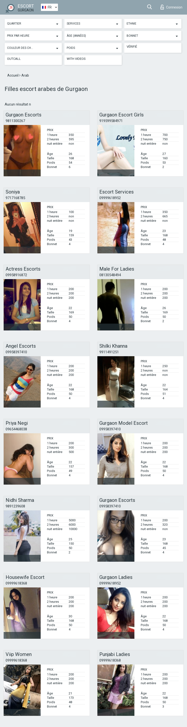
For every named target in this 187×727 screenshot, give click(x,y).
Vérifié (132, 46)
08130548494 (110, 275)
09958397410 (16, 352)
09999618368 (16, 583)
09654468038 (16, 429)
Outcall (14, 59)
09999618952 (110, 198)
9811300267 (15, 121)
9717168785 (15, 198)
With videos (76, 59)
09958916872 (16, 275)
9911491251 (109, 352)
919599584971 (111, 121)
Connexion (171, 7)
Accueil (13, 75)
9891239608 (15, 506)
